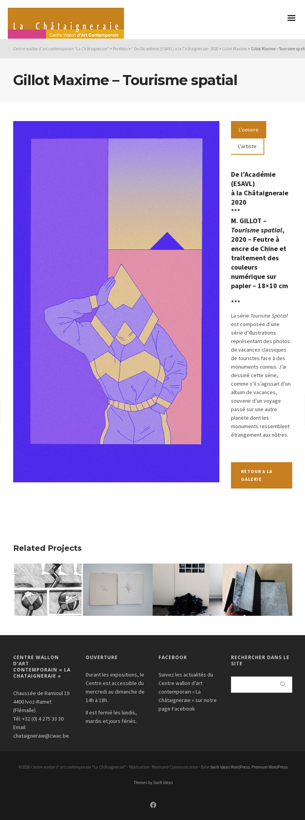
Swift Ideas (220, 767)
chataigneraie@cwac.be (41, 735)
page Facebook (177, 708)
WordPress (240, 767)
